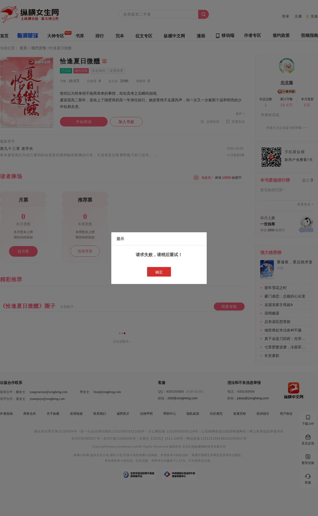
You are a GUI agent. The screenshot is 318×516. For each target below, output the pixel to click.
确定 (159, 272)
